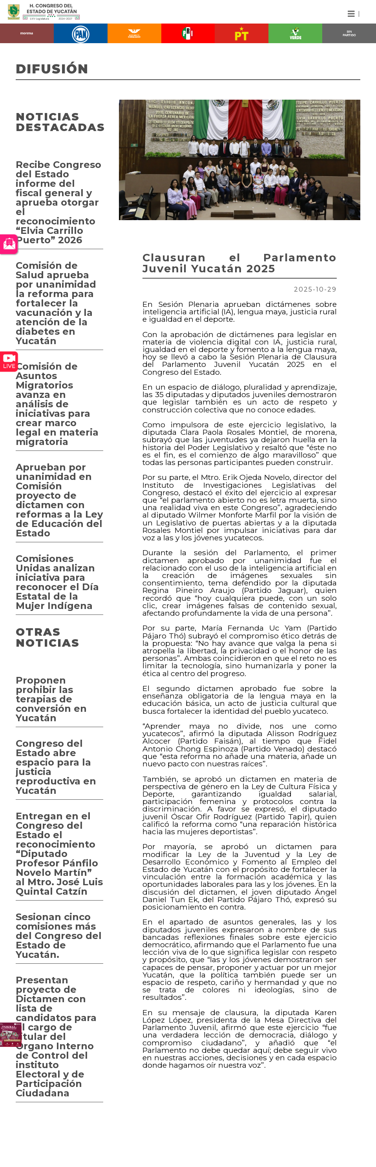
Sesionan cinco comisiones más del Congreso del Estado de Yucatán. (59, 935)
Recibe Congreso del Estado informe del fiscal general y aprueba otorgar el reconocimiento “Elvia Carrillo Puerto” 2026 (58, 202)
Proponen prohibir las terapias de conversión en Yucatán (51, 699)
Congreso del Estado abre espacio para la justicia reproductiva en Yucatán (56, 767)
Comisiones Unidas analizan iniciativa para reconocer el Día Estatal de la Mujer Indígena (57, 582)
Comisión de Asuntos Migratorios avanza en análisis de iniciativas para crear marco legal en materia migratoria (57, 404)
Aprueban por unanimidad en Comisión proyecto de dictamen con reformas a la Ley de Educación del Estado (59, 500)
